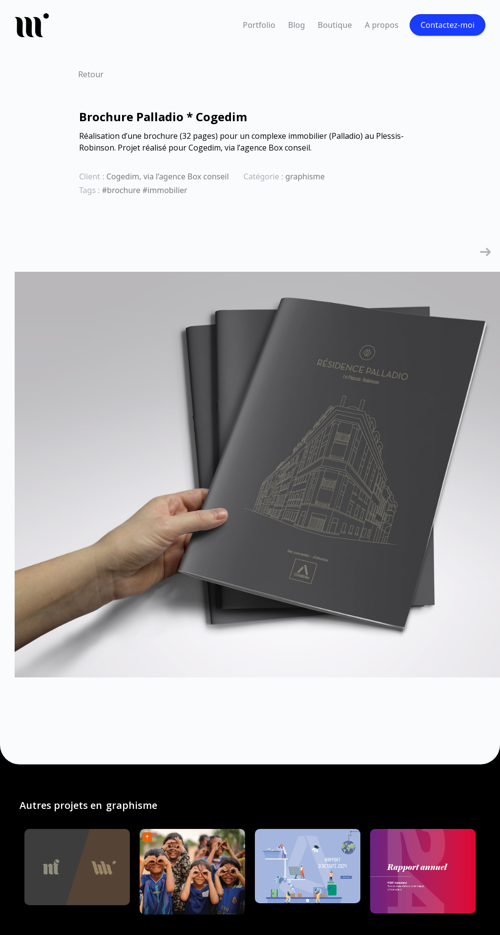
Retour (91, 74)
